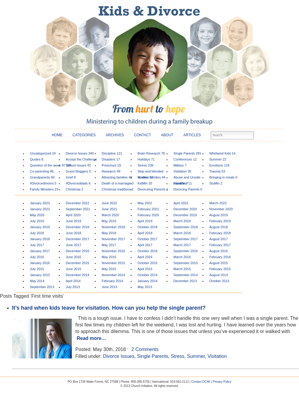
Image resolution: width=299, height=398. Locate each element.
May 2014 (37, 281)
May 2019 (109, 221)
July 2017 (37, 245)
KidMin (145, 183)
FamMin (180, 183)
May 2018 (109, 233)
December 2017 (77, 239)
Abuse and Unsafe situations (187, 178)
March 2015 (182, 269)
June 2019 (73, 221)
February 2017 (220, 245)
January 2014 (148, 281)
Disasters (111, 159)
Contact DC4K (200, 381)
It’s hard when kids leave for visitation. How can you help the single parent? (108, 308)
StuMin (215, 183)
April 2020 (73, 215)
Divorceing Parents (153, 189)
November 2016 (113, 251)
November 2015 (113, 263)
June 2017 (73, 245)
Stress (145, 165)
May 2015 (109, 269)
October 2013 (219, 281)
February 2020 (148, 215)
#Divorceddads (78, 183)
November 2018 (113, 227)
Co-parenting (42, 171)
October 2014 (148, 275)
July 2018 (37, 233)
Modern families (151, 177)
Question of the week (47, 165)
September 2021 (78, 209)
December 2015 (77, 263)
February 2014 (112, 281)
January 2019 (40, 227)
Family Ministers (44, 189)
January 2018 (40, 239)
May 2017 (109, 245)
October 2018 (148, 227)
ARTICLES (192, 135)
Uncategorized (43, 153)
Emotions (219, 165)
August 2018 (218, 227)
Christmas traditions (117, 189)
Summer (217, 159)
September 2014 (185, 275)
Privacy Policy (222, 381)
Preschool (111, 165)
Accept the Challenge (81, 160)
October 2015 (148, 263)
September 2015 (185, 263)
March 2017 (182, 245)
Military (180, 165)
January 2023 (40, 203)
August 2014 (218, 275)
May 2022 (145, 203)
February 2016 (220, 257)
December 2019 (185, 215)
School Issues (78, 165)
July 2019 (37, 221)
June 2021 (109, 209)
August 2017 (218, 239)
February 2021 (148, 209)
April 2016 (145, 257)
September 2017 (185, 239)
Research (111, 171)
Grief (71, 177)
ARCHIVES (115, 135)
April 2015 (145, 269)
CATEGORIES (84, 135)
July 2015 (37, 269)
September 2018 (185, 227)
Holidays (146, 159)
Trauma (217, 171)
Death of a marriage (117, 183)
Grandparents (42, 177)
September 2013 (42, 287)
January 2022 (40, 209)
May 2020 (37, 215)
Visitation (182, 171)
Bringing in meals (223, 177)
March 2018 (182, 233)
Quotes (36, 159)
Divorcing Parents (187, 189)
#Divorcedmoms (43, 183)
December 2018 (77, 227)
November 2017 (113, 239)
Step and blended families (150, 172)
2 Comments (144, 349)
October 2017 (148, 239)
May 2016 (109, 257)
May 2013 (145, 287)
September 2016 (185, 251)
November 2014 (113, 275)
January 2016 (40, 263)
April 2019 (145, 221)
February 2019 (220, 221)
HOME (57, 135)
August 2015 (218, 263)
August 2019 (218, 215)
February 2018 (220, 233)
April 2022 (180, 203)
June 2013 (109, 287)
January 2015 (40, 275)
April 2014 (73, 281)
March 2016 (182, 257)
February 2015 (220, 269)
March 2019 (182, 221)
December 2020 (185, 209)
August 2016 (218, 251)
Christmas (74, 189)
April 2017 (145, 245)
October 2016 (148, 251)
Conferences (185, 159)
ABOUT (167, 135)
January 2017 (40, 251)
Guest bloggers (78, 171)
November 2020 (221, 209)
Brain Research (151, 153)
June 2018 (73, 233)
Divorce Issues (80, 153)
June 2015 (73, 269)
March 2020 (110, 215)
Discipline (112, 153)
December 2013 (185, 281)
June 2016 (73, 257)
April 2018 (145, 233)
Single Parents (187, 153)
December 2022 (77, 203)
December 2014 (77, 275)
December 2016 (77, 251)
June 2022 (109, 203)
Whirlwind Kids (222, 153)
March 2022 (218, 203)
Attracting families (117, 177)
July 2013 (73, 287)
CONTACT (142, 135)
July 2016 (37, 257)
